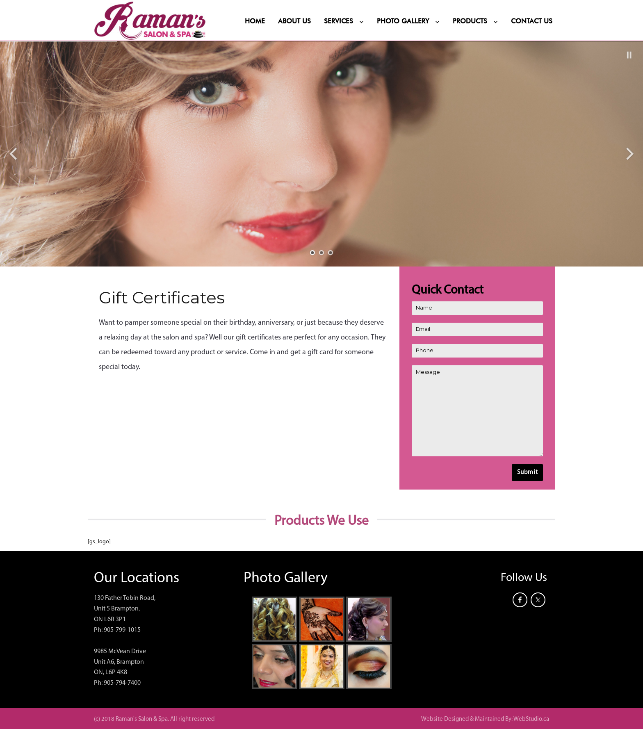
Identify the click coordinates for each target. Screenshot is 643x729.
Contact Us (531, 21)
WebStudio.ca (531, 719)
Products (470, 21)
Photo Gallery (403, 21)
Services (338, 21)
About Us (294, 21)
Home (255, 21)
